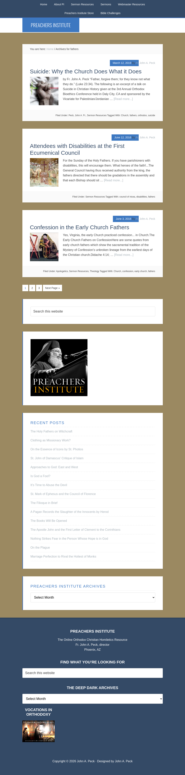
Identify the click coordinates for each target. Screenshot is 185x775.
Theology (94, 271)
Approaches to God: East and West (54, 467)
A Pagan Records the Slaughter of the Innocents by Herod (70, 511)
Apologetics (62, 271)
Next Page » (52, 288)
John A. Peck (123, 761)
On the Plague (40, 547)
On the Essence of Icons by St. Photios (57, 449)
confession (127, 271)
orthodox (142, 115)
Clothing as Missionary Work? (51, 440)
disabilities (141, 196)
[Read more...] (123, 99)
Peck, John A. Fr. (77, 115)
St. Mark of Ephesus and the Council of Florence (63, 493)
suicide (151, 115)
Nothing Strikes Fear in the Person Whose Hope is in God (69, 538)
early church (141, 271)
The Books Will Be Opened (49, 520)
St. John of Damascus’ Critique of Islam (57, 458)
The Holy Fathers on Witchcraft (51, 431)
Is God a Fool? (40, 476)
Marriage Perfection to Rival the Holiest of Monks (63, 556)
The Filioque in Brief (44, 502)
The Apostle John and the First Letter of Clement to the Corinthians (75, 529)
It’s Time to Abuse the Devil (49, 484)
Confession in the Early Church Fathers (79, 227)
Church (124, 115)
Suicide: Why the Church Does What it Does (86, 71)
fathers (133, 115)
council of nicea (127, 196)
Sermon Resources (97, 115)
